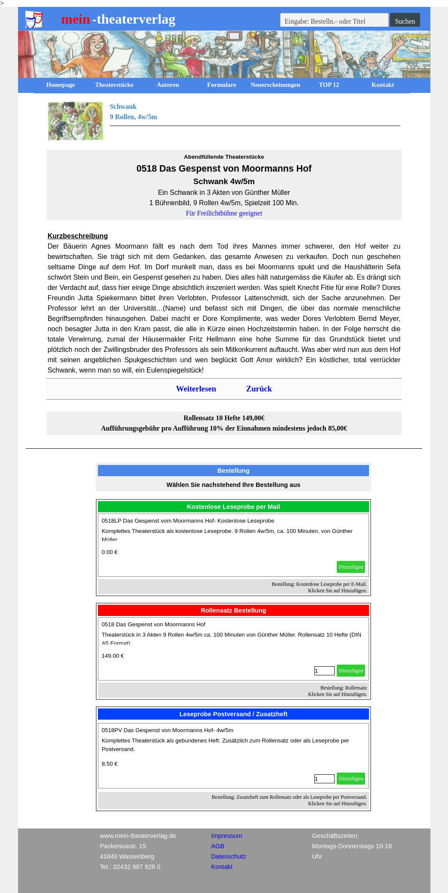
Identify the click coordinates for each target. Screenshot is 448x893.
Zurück (259, 388)
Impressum (226, 835)
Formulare (221, 84)
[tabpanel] (224, 121)
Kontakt (383, 84)
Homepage (60, 84)
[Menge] (324, 670)
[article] (233, 545)
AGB (218, 846)
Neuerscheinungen (276, 84)
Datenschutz (228, 856)
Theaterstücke (114, 84)
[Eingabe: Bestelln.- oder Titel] (334, 21)
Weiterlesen (196, 388)
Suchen (405, 21)
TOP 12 (329, 84)
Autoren (168, 84)
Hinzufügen (351, 567)
